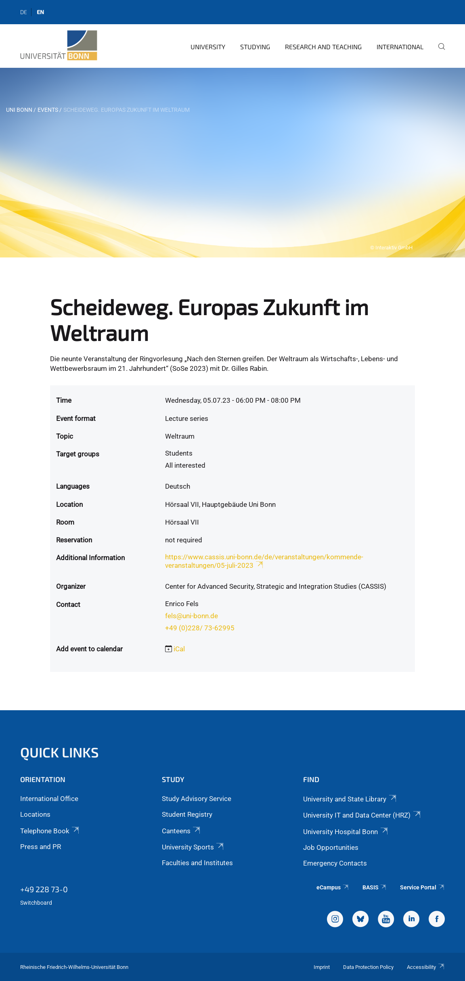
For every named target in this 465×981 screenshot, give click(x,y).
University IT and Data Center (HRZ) (362, 815)
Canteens (181, 831)
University (208, 46)
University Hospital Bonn (346, 832)
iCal (179, 649)
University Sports (193, 847)
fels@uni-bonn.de (191, 616)
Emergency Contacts (335, 863)
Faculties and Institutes (197, 863)
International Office (49, 799)
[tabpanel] (232, 162)
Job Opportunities (330, 847)
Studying (255, 46)
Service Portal (422, 887)
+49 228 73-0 (44, 889)
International (400, 46)
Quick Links (59, 752)
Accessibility (426, 967)
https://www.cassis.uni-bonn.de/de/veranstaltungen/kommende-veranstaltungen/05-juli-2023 (264, 561)
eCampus (332, 887)
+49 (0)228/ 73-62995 (200, 628)
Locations (35, 814)
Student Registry (187, 814)
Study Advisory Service (196, 799)
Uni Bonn (19, 110)
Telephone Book (50, 831)
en (40, 11)
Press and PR (40, 847)
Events (48, 110)
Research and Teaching (323, 46)
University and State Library (350, 799)
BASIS (374, 887)
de (23, 11)
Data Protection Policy (368, 967)
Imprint (322, 967)
